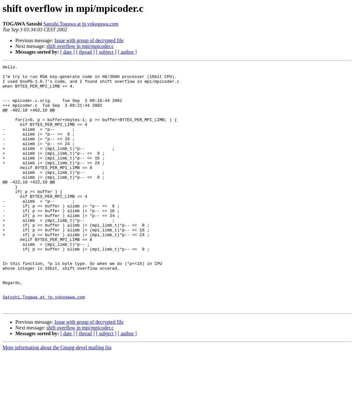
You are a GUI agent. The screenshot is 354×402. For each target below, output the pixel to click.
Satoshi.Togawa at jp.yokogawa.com (80, 24)
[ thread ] (85, 52)
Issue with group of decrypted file (89, 40)
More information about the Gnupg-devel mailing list (57, 396)
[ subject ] (106, 52)
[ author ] (127, 52)
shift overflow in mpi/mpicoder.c (80, 46)
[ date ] (67, 52)
